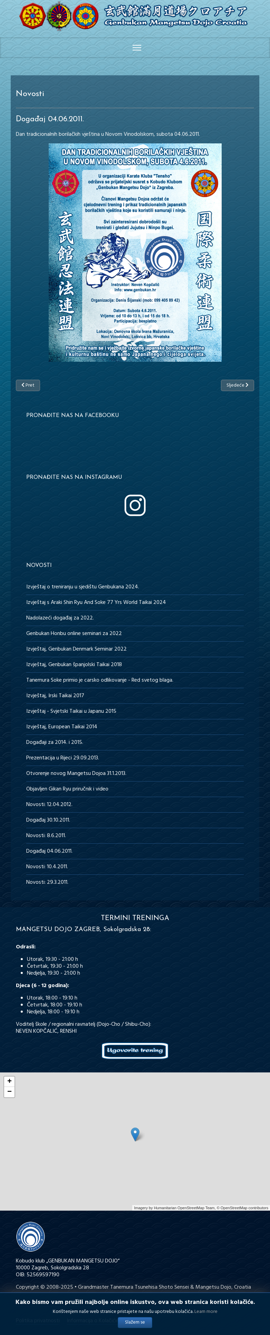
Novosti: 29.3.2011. (47, 882)
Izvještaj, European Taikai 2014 (61, 726)
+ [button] (9, 1082)
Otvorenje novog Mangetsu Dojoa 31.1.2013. (76, 773)
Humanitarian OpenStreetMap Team (184, 1208)
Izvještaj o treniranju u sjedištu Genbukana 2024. (82, 587)
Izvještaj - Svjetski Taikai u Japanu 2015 (71, 711)
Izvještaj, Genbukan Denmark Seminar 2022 (76, 649)
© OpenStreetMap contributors (242, 1208)
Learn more (206, 1312)
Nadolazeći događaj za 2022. (60, 618)
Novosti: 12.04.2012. (49, 804)
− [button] (9, 1092)
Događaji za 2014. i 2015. (54, 742)
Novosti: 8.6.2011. (46, 835)
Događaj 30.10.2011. (48, 820)
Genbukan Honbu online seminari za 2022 (74, 633)
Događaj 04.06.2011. (49, 851)
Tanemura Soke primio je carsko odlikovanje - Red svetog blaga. (99, 680)
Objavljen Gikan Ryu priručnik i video (67, 789)
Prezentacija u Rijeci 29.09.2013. (62, 758)
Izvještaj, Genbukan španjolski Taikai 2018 (74, 664)
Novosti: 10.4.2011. (47, 866)
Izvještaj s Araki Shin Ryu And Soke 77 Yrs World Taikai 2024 (96, 602)
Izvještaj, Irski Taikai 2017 (55, 695)
